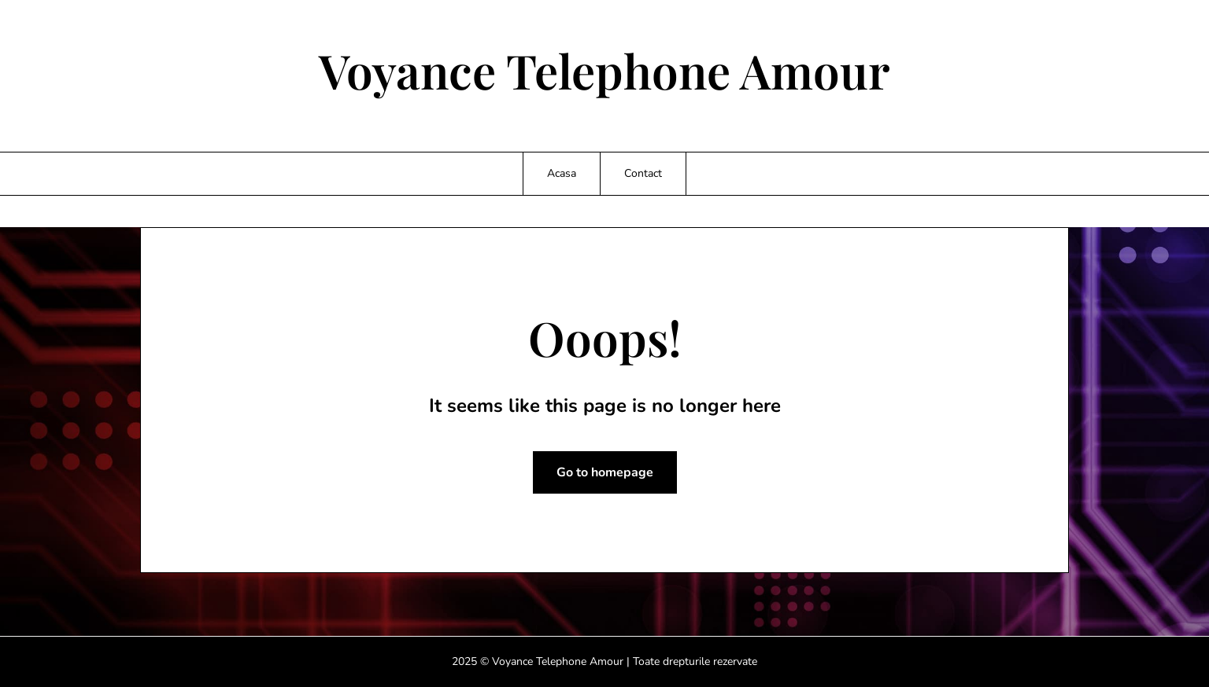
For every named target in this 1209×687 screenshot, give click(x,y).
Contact (643, 173)
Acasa (561, 173)
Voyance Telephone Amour (604, 70)
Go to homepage (604, 472)
